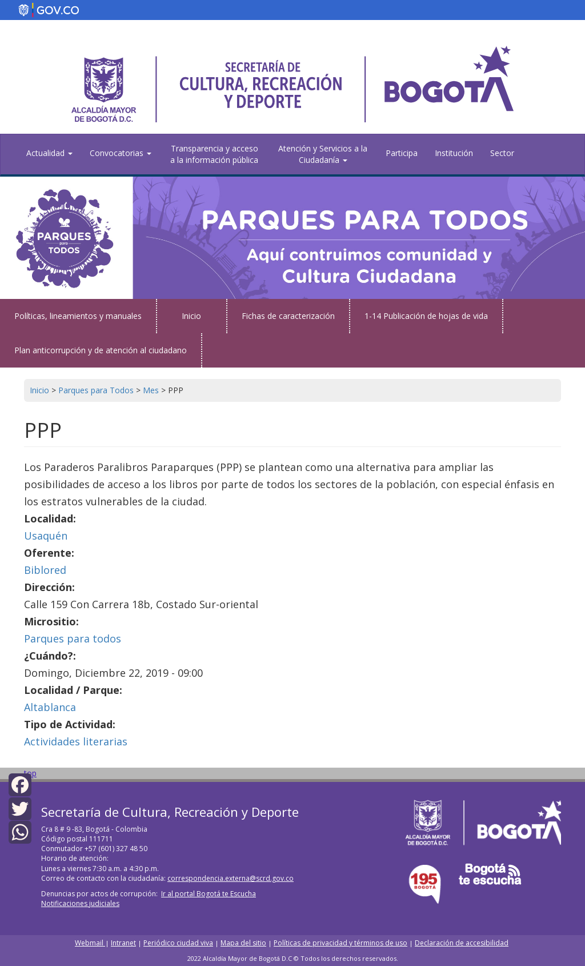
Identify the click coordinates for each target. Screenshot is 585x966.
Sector (502, 152)
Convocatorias (120, 152)
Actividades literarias (75, 741)
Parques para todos (72, 638)
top (30, 773)
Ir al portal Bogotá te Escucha (208, 894)
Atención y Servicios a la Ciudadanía (322, 154)
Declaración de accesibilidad (461, 943)
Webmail (90, 943)
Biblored (45, 570)
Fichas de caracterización (288, 315)
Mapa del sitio (243, 943)
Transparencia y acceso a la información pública (214, 154)
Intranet (123, 943)
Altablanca (50, 707)
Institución (454, 152)
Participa (402, 152)
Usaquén (45, 535)
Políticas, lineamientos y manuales (78, 315)
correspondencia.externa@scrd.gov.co (230, 878)
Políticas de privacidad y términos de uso (340, 943)
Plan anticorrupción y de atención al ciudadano (100, 350)
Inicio (191, 315)
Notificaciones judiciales (80, 903)
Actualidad (49, 152)
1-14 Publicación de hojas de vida (426, 315)
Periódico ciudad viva (178, 943)
